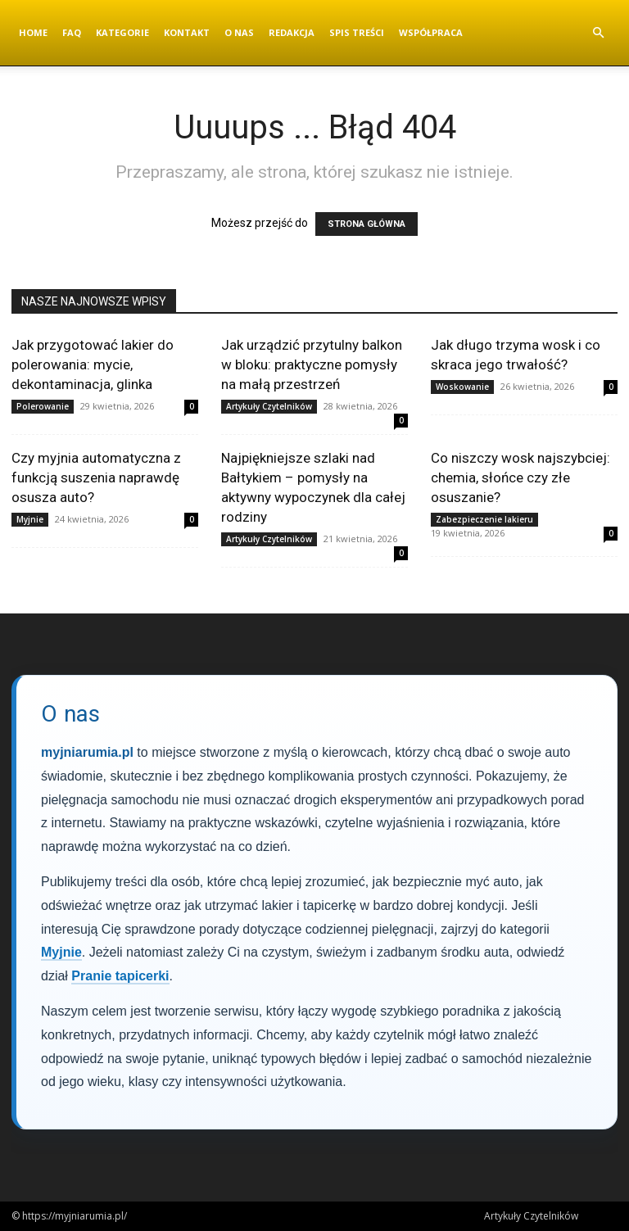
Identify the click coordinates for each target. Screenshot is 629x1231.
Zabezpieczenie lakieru (484, 519)
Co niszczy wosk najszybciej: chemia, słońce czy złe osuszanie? (520, 477)
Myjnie (29, 519)
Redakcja (291, 32)
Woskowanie (462, 386)
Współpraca (431, 32)
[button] (598, 33)
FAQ (71, 32)
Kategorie (122, 32)
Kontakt (187, 32)
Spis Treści (356, 32)
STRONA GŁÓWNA (366, 224)
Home (33, 32)
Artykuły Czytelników (269, 406)
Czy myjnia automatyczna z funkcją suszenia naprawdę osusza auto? (96, 477)
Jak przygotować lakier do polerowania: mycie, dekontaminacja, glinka (92, 364)
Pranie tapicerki (120, 976)
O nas (239, 32)
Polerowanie (42, 406)
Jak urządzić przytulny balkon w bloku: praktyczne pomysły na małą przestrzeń (311, 364)
